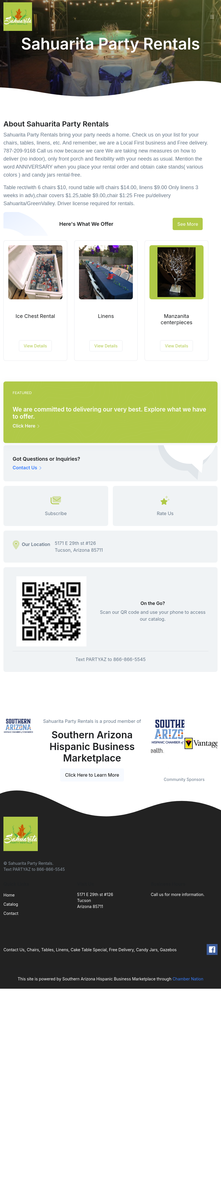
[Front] (18, 16)
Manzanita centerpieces (176, 319)
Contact (10, 913)
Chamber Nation (188, 978)
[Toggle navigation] (212, 16)
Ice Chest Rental (35, 316)
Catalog (10, 904)
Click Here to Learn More (92, 775)
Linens (106, 316)
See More (187, 224)
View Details (35, 345)
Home (9, 895)
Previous (146, 744)
